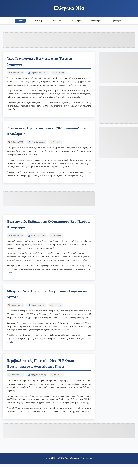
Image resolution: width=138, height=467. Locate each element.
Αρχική (20, 21)
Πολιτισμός (96, 21)
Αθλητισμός (76, 21)
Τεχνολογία (116, 21)
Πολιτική (38, 21)
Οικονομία (56, 21)
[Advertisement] (69, 39)
